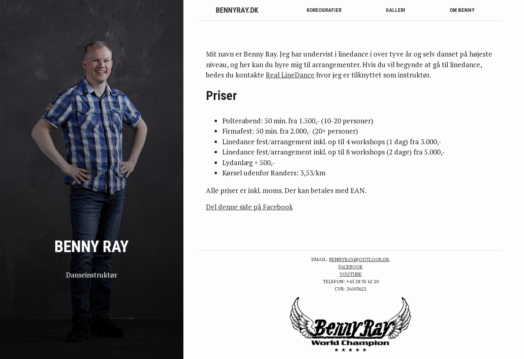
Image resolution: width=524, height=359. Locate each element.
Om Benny (461, 10)
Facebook (351, 267)
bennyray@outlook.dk (359, 259)
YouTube (350, 274)
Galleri (395, 10)
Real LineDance (290, 75)
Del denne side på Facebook (249, 206)
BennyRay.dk (237, 10)
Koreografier (324, 10)
